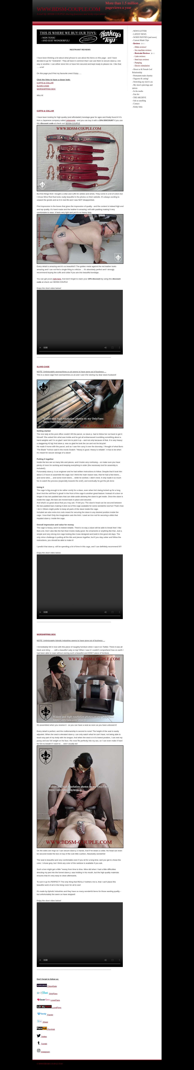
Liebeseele (70, 120)
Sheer (45, 1021)
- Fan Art (135, 94)
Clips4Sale (52, 985)
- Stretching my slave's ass (142, 82)
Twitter (44, 1036)
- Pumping (138, 63)
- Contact (135, 104)
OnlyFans (53, 993)
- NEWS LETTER (139, 31)
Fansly (50, 1014)
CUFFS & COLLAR (45, 83)
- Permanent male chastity (142, 76)
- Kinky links (137, 107)
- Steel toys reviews (141, 59)
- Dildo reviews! (140, 47)
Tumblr (44, 1043)
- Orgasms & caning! (140, 79)
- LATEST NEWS (139, 34)
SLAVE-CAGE (43, 86)
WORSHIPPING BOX (46, 89)
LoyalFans (56, 1007)
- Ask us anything (139, 101)
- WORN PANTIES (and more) (144, 37)
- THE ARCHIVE (139, 97)
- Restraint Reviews (142, 53)
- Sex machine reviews (142, 50)
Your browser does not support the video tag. (80, 322)
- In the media (137, 91)
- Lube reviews (139, 56)
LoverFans (55, 999)
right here (57, 279)
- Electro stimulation (142, 66)
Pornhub (51, 1028)
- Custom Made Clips (140, 40)
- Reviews (136, 43)
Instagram (45, 1051)
